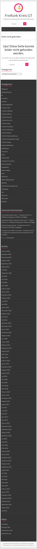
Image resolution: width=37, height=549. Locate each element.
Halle (3, 155)
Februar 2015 (5, 489)
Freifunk (4, 101)
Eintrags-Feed (5, 527)
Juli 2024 (4, 276)
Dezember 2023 (6, 295)
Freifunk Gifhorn (6, 114)
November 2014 (6, 498)
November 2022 (6, 310)
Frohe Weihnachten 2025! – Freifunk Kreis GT (15, 215)
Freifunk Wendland (7, 145)
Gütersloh (4, 151)
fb (2, 95)
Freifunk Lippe (5, 123)
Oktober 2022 (5, 314)
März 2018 (4, 389)
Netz (2, 173)
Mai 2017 (4, 414)
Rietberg (4, 183)
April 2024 (4, 285)
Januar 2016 (5, 454)
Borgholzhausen (6, 92)
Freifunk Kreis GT (18, 15)
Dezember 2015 (6, 457)
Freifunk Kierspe (6, 117)
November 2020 (6, 332)
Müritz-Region (5, 170)
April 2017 (4, 417)
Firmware (4, 98)
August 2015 (5, 470)
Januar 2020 (5, 342)
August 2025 (5, 267)
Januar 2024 (5, 292)
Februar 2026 (5, 251)
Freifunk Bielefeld (6, 104)
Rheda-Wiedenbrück (7, 180)
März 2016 (4, 448)
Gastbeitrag (5, 148)
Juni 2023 (4, 301)
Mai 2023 (4, 304)
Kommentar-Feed (6, 530)
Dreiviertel (10, 238)
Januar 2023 (5, 307)
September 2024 (6, 273)
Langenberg (5, 167)
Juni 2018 (4, 379)
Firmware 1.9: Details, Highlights (11, 227)
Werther (4, 201)
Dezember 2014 (6, 495)
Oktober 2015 (5, 464)
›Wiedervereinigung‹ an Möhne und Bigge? (14, 217)
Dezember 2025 (6, 254)
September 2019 (6, 348)
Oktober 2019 (5, 345)
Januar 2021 (5, 329)
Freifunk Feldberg (6, 111)
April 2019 (4, 354)
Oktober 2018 (5, 370)
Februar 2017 (5, 423)
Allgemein (4, 89)
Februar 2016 (5, 451)
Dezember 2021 (6, 323)
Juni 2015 (4, 476)
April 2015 (4, 482)
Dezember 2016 (6, 426)
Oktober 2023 (5, 298)
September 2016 (6, 436)
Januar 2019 (5, 364)
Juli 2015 (4, 473)
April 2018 (4, 385)
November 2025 (6, 257)
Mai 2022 (4, 320)
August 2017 (5, 404)
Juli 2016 (4, 439)
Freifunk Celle (5, 108)
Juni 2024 (4, 279)
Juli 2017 (4, 407)
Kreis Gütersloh (6, 164)
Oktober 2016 (5, 432)
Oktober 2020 (5, 335)
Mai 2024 (4, 282)
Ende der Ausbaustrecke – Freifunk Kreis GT (15, 225)
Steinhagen (4, 189)
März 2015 (4, 486)
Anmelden (4, 524)
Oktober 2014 (5, 501)
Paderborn (4, 176)
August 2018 (5, 373)
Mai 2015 (4, 479)
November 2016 (6, 429)
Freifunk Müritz (6, 133)
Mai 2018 (4, 382)
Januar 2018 (5, 395)
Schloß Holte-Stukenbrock (9, 186)
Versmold (4, 195)
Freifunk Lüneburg (7, 126)
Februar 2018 (5, 392)
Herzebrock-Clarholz (7, 161)
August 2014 (5, 507)
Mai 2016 (4, 442)
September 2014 (6, 504)
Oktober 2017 (5, 401)
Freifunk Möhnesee (7, 129)
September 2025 (6, 263)
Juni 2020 (4, 339)
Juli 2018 (4, 376)
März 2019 (4, 357)
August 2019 (5, 351)
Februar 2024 (5, 289)
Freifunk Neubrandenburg (9, 136)
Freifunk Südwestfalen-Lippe (10, 139)
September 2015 (6, 467)
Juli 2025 (4, 270)
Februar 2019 (5, 360)
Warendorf (4, 198)
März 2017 (4, 420)
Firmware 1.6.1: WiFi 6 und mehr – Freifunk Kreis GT (17, 230)
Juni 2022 (4, 317)
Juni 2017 (4, 410)
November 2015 (6, 461)
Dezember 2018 (6, 367)
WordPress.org (6, 533)
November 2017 (6, 398)
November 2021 (6, 326)
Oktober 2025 (5, 260)
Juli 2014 (4, 511)
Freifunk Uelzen (6, 142)
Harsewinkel (5, 158)
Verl (2, 192)
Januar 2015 (5, 492)
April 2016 (4, 445)
